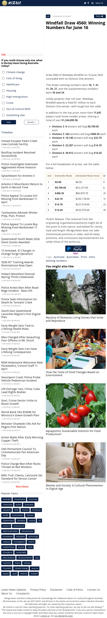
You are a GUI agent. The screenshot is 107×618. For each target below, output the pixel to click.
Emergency (7, 552)
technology (33, 536)
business (21, 520)
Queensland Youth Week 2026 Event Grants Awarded (20, 240)
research (7, 510)
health (5, 515)
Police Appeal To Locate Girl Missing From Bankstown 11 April (19, 199)
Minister (30, 515)
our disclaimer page (64, 616)
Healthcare (12, 84)
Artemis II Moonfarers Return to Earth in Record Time (21, 185)
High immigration (17, 96)
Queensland (8, 520)
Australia (59, 257)
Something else (15, 115)
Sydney (27, 563)
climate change (21, 568)
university (33, 499)
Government (19, 499)
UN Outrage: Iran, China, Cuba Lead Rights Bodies (20, 390)
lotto (92, 257)
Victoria (25, 510)
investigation (19, 541)
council (32, 520)
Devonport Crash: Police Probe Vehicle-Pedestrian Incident (20, 378)
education (20, 536)
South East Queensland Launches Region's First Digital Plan (21, 314)
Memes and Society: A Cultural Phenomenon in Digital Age (74, 487)
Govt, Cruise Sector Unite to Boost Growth (19, 402)
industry (6, 541)
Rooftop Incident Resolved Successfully (18, 154)
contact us (45, 616)
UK (40, 520)
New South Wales (10, 531)
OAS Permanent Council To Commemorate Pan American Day (20, 452)
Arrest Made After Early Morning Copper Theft (22, 439)
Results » (31, 122)
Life (48, 16)
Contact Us (8, 593)
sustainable (21, 552)
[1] (103, 607)
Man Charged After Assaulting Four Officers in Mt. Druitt (20, 338)
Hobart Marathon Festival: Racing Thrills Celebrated (18, 275)
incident (34, 573)
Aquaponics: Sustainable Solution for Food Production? (73, 432)
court (14, 573)
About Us (24, 593)
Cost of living (14, 78)
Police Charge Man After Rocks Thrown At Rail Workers (21, 465)
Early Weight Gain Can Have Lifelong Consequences (19, 350)
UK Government (25, 557)
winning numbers (56, 260)
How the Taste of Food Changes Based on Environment (72, 373)
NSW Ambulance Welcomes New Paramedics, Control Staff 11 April (22, 366)
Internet (23, 573)
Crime (9, 102)
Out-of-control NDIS (18, 109)
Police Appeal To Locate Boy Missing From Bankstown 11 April (19, 227)
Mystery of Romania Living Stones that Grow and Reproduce (74, 319)
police (18, 504)
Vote (9, 122)
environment (17, 515)
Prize (84, 257)
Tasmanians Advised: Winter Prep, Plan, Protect (19, 214)
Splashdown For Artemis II (18, 176)
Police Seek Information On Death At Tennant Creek (19, 300)
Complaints (41, 593)
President (7, 568)
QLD (37, 557)
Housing (11, 90)
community (7, 504)
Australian (72, 257)
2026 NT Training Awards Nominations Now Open (17, 263)
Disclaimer (58, 589)
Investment (8, 536)
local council (19, 526)
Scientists (7, 563)
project (21, 547)
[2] (2, 609)
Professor (36, 510)
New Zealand (8, 557)
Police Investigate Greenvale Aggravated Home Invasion (19, 165)
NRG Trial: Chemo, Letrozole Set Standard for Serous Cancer (21, 477)
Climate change (15, 72)
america (34, 568)
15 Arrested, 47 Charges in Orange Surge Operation (18, 252)
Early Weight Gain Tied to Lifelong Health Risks (17, 327)
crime (30, 547)
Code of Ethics (77, 589)
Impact (6, 573)
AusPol (31, 541)
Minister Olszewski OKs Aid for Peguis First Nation (21, 425)
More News (22, 486)
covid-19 (6, 526)
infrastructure (27, 531)
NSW (16, 510)
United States (8, 547)
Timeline (7, 132)
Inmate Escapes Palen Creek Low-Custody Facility (19, 142)
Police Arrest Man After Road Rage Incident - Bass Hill (19, 289)
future (17, 563)
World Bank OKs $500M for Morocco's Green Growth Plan (20, 413)
